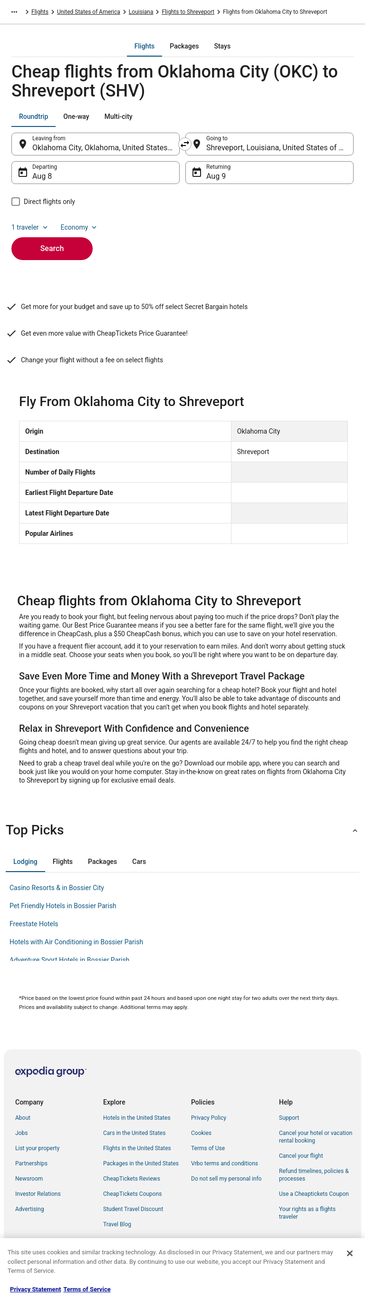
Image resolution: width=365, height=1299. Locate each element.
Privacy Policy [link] (208, 1118)
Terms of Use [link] (208, 1148)
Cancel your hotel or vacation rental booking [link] (316, 1137)
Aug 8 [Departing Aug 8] (42, 176)
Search (52, 248)
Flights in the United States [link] (137, 1148)
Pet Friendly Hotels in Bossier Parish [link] (63, 906)
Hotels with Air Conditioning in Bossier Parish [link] (76, 942)
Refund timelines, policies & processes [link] (314, 1175)
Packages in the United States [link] (141, 1163)
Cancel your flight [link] (301, 1156)
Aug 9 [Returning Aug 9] (216, 176)
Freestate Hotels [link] (34, 924)
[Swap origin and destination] (185, 144)
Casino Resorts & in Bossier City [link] (57, 888)
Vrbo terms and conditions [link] (224, 1163)
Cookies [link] (201, 1133)
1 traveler (30, 227)
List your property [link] (37, 1148)
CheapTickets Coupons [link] (132, 1194)
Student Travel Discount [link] (133, 1209)
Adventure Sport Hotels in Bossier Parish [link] (69, 960)
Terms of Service (86, 1289)
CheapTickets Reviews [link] (131, 1178)
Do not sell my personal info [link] (226, 1178)
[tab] (144, 46)
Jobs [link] (21, 1133)
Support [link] (289, 1118)
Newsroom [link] (29, 1178)
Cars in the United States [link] (134, 1133)
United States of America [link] (88, 12)
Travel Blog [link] (117, 1224)
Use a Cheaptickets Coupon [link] (314, 1194)
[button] (182, 830)
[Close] (349, 1253)
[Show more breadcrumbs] (14, 11)
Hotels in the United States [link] (137, 1118)
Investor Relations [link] (38, 1194)
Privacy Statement (35, 1289)
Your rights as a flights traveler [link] (307, 1213)
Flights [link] (39, 12)
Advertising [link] (29, 1209)
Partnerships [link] (31, 1163)
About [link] (22, 1118)
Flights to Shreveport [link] (188, 12)
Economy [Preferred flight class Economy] (80, 227)
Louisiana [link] (141, 12)
